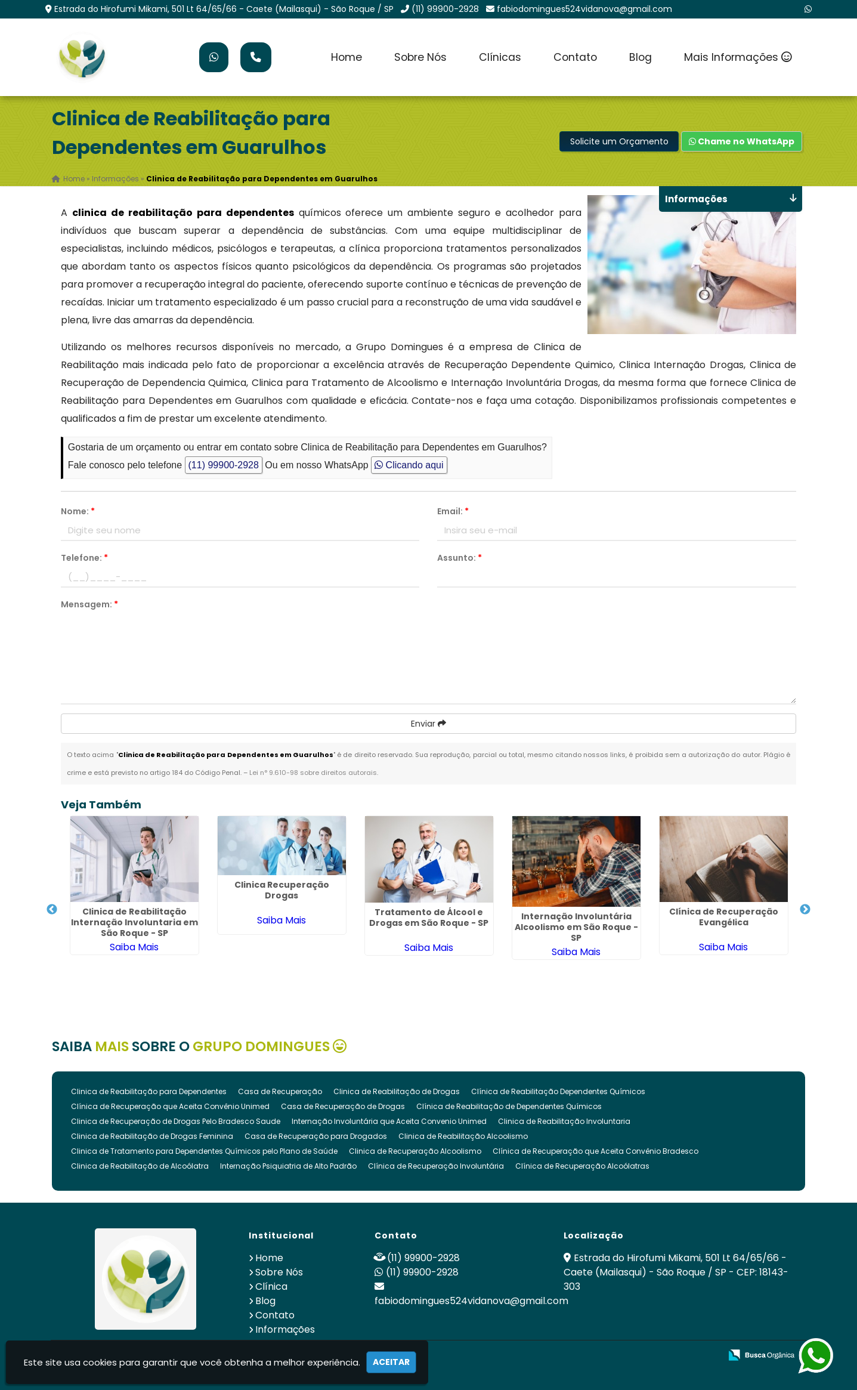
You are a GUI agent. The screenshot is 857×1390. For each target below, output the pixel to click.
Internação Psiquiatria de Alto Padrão (288, 1166)
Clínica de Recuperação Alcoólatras (582, 1166)
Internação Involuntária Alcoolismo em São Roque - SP (576, 926)
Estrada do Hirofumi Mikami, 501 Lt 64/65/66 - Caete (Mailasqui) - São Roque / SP (224, 9)
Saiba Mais (134, 946)
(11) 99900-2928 (445, 9)
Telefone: (84, 558)
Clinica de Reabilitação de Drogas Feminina (152, 1136)
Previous (52, 910)
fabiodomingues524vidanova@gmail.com (584, 9)
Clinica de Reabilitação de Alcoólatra (140, 1166)
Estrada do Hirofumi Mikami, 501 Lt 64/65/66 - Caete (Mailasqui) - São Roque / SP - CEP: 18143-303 (676, 1272)
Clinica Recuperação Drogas (281, 889)
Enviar (428, 724)
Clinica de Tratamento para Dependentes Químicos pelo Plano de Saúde (204, 1151)
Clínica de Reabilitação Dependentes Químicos (558, 1091)
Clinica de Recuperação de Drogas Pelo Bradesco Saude (175, 1121)
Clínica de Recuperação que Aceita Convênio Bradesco (595, 1151)
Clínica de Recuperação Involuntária (436, 1166)
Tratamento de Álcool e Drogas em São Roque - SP (428, 917)
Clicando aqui (409, 465)
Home (346, 57)
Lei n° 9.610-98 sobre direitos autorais (313, 772)
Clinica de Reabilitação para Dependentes (149, 1091)
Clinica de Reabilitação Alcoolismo (463, 1136)
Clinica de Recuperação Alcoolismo (415, 1151)
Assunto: (459, 558)
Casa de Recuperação (280, 1091)
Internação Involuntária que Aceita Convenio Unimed (389, 1121)
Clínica (271, 1286)
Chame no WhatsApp (741, 141)
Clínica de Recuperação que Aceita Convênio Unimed (170, 1106)
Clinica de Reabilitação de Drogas (396, 1091)
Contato (575, 57)
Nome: (78, 511)
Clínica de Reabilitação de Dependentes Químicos (509, 1106)
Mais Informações (738, 57)
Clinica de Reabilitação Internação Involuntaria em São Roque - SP (134, 921)
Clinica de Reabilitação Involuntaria (564, 1121)
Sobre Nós (420, 57)
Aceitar (391, 1362)
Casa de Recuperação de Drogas (343, 1106)
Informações (285, 1329)
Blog (640, 57)
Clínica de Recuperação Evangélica (723, 916)
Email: (453, 511)
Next (805, 910)
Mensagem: (89, 604)
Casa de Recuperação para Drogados (316, 1136)
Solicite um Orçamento (619, 141)
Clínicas (500, 57)
